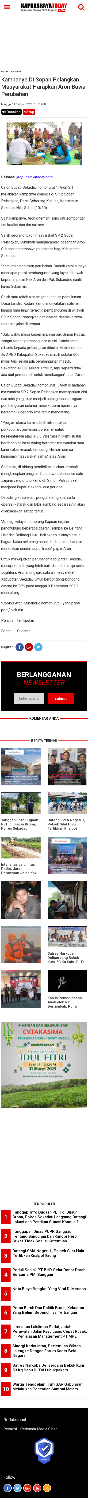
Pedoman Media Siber (38, 1429)
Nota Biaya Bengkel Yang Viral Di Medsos (49, 1288)
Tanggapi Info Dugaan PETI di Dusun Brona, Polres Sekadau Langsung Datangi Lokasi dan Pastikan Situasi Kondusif (49, 1217)
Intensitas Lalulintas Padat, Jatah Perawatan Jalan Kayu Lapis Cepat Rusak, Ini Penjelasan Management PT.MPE (49, 1331)
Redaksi (10, 1429)
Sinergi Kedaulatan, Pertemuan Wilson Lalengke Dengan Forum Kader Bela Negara (46, 1350)
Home (4, 70)
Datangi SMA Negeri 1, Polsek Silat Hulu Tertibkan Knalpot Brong (66, 826)
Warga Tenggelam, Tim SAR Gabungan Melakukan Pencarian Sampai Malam (47, 1386)
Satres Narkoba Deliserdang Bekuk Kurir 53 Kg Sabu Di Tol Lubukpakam (66, 959)
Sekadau (16, 70)
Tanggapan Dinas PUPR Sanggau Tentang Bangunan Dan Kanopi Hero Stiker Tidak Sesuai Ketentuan (44, 1236)
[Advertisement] (44, 35)
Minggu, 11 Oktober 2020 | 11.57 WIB (23, 104)
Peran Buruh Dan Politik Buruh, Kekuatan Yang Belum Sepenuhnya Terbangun (48, 1310)
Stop (29, 112)
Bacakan (11, 112)
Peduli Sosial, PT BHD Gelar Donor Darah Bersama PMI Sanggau (48, 1272)
